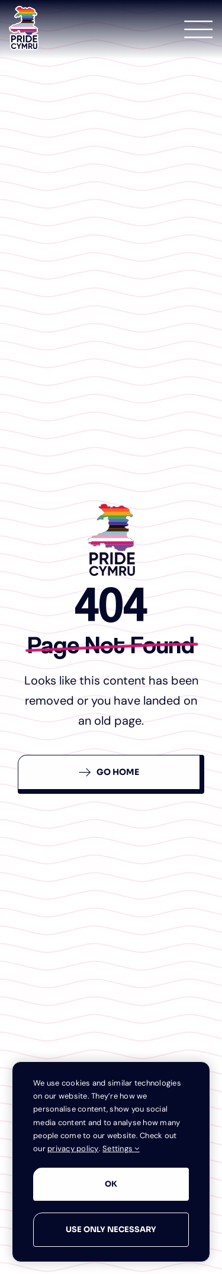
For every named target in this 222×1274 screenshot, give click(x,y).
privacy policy (73, 1148)
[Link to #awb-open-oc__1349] (198, 29)
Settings (121, 1148)
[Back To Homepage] (111, 774)
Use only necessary (111, 1229)
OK (111, 1184)
